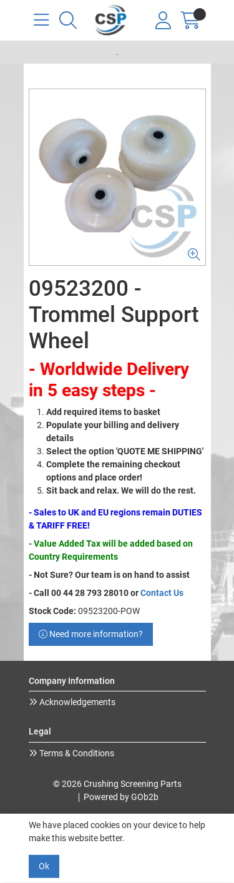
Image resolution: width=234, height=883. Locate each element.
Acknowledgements (76, 702)
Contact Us (161, 593)
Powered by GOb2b (121, 797)
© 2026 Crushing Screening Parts (117, 784)
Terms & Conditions (75, 753)
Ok (44, 866)
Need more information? (91, 634)
